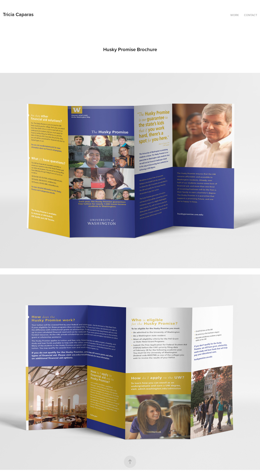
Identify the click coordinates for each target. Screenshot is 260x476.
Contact (250, 15)
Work (234, 15)
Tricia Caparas (18, 14)
